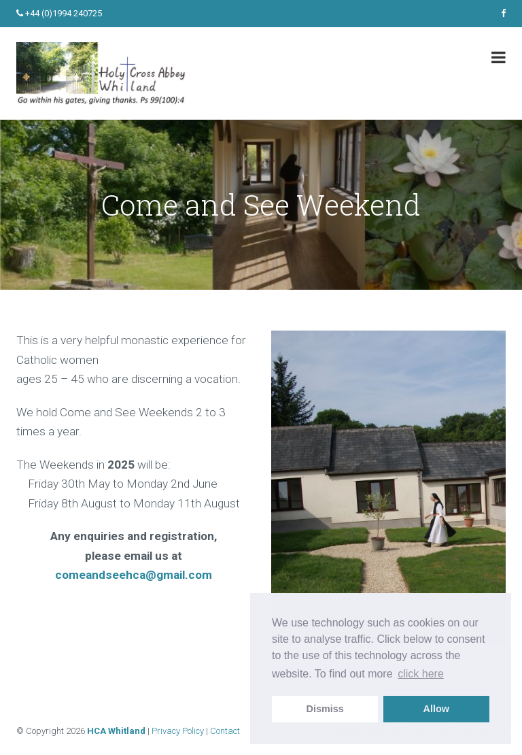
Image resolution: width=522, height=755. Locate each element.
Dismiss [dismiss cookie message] (325, 708)
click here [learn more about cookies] (421, 674)
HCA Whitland (116, 731)
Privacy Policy (178, 731)
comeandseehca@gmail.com (133, 575)
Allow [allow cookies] (436, 708)
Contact (225, 731)
